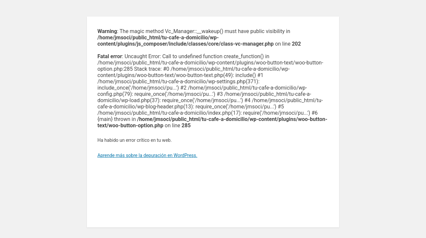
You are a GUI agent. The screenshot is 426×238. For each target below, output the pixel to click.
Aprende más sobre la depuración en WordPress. (147, 155)
